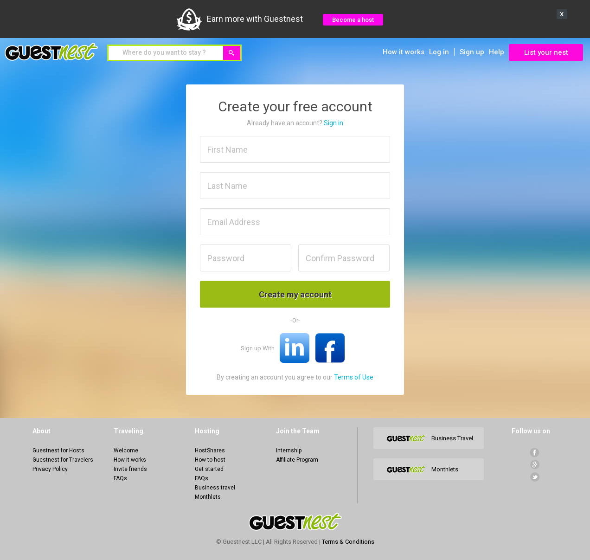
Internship (288, 450)
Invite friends (130, 469)
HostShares (210, 450)
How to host (210, 460)
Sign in (333, 123)
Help (496, 52)
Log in (439, 52)
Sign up (472, 52)
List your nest (546, 52)
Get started (209, 469)
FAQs (120, 478)
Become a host (353, 19)
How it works (403, 52)
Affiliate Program (297, 460)
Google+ (534, 465)
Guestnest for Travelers (62, 460)
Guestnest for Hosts (58, 450)
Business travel (215, 487)
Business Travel (452, 438)
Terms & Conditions (348, 541)
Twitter (534, 477)
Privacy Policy (50, 469)
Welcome (126, 450)
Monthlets (208, 497)
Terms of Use (353, 377)
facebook (534, 452)
